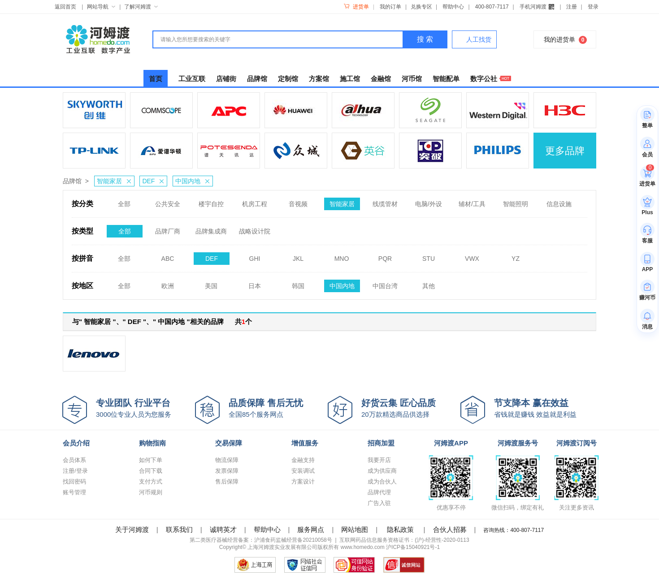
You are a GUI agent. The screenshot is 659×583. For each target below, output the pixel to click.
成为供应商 (382, 470)
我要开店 (379, 460)
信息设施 (559, 201)
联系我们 (179, 529)
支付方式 (150, 481)
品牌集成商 (211, 228)
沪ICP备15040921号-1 (413, 547)
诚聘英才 (223, 529)
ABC (167, 256)
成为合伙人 (382, 481)
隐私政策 (400, 529)
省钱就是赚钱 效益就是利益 (544, 407)
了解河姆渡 (141, 7)
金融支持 (303, 460)
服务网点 (310, 529)
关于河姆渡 (132, 529)
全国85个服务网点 (278, 407)
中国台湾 (385, 283)
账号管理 (74, 492)
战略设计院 (254, 228)
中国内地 (193, 181)
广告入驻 (379, 503)
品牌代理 (379, 492)
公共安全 (167, 201)
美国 (211, 283)
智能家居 (115, 181)
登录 (593, 7)
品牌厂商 (167, 228)
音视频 (298, 201)
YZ (516, 256)
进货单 (356, 7)
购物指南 (152, 443)
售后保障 (226, 481)
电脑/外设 (428, 201)
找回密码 (74, 481)
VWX (472, 256)
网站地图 (354, 529)
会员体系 (74, 460)
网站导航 (101, 7)
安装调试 (303, 470)
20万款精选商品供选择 (411, 407)
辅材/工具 (472, 201)
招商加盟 (381, 443)
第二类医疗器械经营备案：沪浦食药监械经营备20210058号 (261, 540)
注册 (571, 7)
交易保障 (228, 443)
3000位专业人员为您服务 (145, 407)
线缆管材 (385, 201)
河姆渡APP (451, 443)
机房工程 (254, 201)
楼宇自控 (211, 201)
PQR (385, 256)
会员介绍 (76, 443)
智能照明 (515, 201)
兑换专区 (421, 7)
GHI (254, 256)
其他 (428, 283)
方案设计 (303, 481)
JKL (298, 256)
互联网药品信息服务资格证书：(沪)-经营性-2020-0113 (404, 540)
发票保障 (226, 470)
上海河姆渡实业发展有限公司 (282, 547)
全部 (124, 201)
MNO (341, 256)
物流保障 (226, 460)
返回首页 (65, 7)
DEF (154, 181)
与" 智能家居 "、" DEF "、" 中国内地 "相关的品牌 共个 (162, 321)
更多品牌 (565, 150)
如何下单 (150, 460)
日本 (254, 283)
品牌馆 (72, 181)
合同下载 (150, 470)
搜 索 (425, 39)
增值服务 (304, 443)
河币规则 (150, 492)
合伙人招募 (450, 529)
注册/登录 (75, 470)
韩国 (298, 283)
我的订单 (390, 7)
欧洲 (167, 283)
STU (428, 256)
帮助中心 (453, 7)
